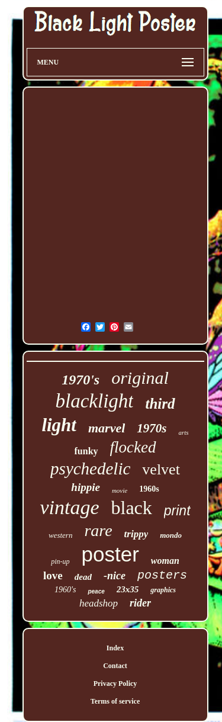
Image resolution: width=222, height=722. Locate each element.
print (177, 510)
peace (96, 591)
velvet (161, 469)
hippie (85, 487)
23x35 (128, 589)
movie (119, 490)
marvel (106, 428)
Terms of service (115, 701)
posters (162, 575)
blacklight (95, 401)
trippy (136, 534)
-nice (115, 576)
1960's (65, 589)
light (58, 425)
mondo (171, 535)
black (131, 507)
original (140, 377)
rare (98, 530)
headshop (98, 603)
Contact (115, 666)
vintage (69, 507)
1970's (80, 379)
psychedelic (90, 468)
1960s (149, 488)
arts (183, 432)
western (60, 535)
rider (140, 603)
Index (115, 648)
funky (86, 451)
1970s (151, 428)
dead (83, 577)
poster (110, 554)
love (53, 575)
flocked (133, 447)
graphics (163, 590)
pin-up (60, 561)
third (160, 404)
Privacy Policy (115, 683)
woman (165, 561)
